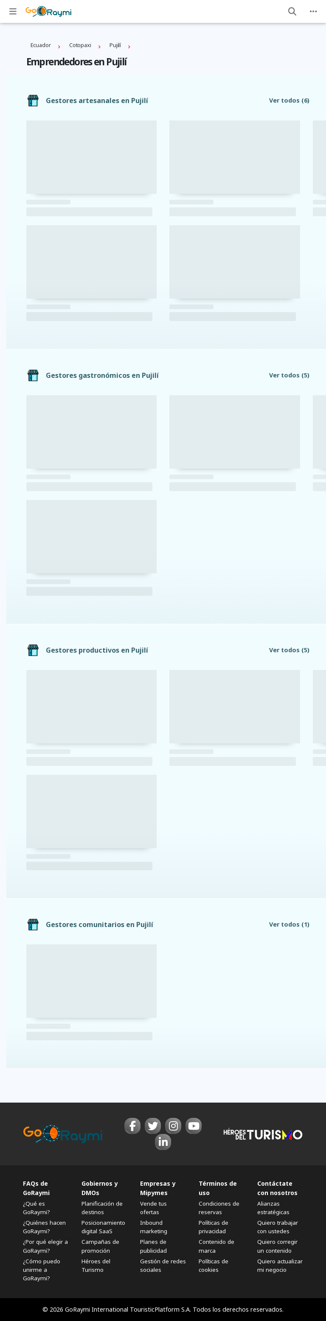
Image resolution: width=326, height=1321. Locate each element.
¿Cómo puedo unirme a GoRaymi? (41, 1269)
